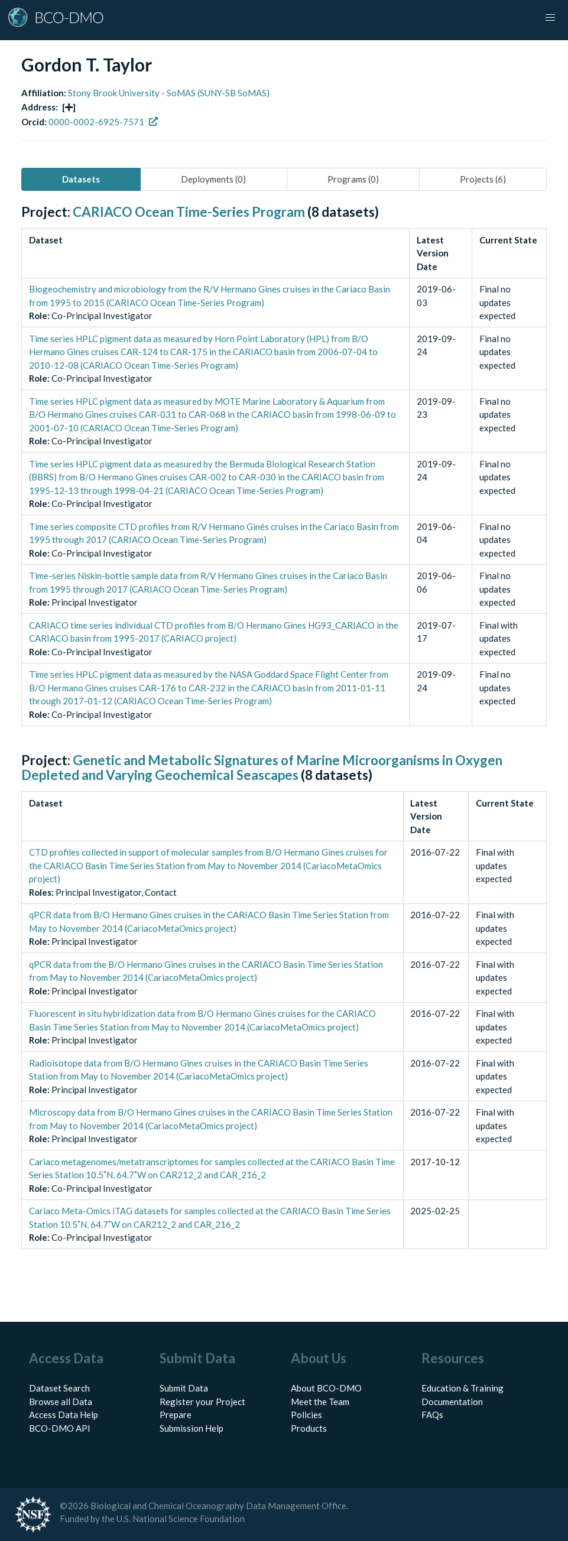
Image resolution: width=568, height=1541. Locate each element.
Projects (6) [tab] (483, 179)
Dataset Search (59, 1388)
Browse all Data (60, 1401)
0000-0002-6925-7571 (103, 121)
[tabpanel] (284, 740)
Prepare (176, 1414)
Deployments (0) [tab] (213, 179)
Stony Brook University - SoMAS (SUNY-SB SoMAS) (169, 92)
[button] (550, 17)
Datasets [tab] (81, 179)
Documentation (452, 1401)
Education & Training (462, 1388)
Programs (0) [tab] (353, 179)
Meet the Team (320, 1401)
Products (309, 1428)
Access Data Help (63, 1414)
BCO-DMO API (59, 1428)
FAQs (432, 1414)
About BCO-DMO (326, 1388)
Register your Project (202, 1401)
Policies (306, 1414)
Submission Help (191, 1428)
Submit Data (184, 1388)
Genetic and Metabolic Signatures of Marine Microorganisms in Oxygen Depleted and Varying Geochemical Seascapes (261, 767)
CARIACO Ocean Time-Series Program (189, 212)
